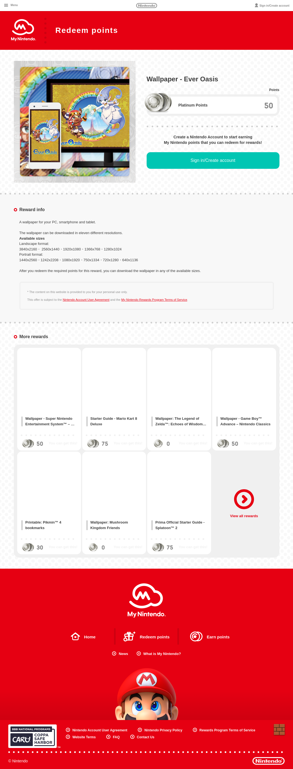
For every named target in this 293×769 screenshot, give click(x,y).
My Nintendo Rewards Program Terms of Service (154, 299)
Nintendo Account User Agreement (86, 299)
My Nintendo (147, 600)
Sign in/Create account (213, 160)
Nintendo (146, 5)
